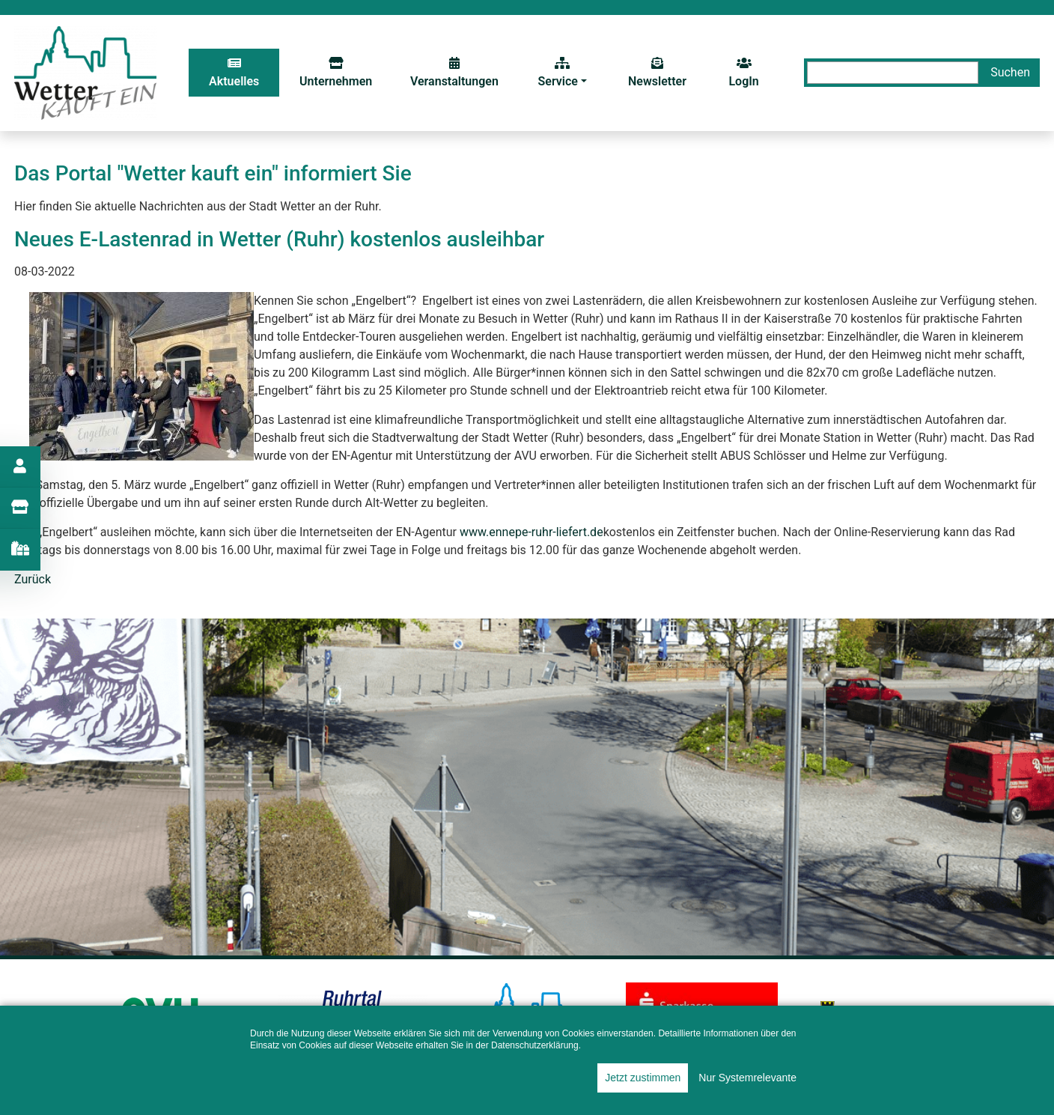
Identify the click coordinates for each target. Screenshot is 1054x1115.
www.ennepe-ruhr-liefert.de (531, 532)
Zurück (32, 579)
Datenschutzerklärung (535, 1045)
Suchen (1010, 72)
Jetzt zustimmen (642, 1078)
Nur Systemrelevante (747, 1078)
